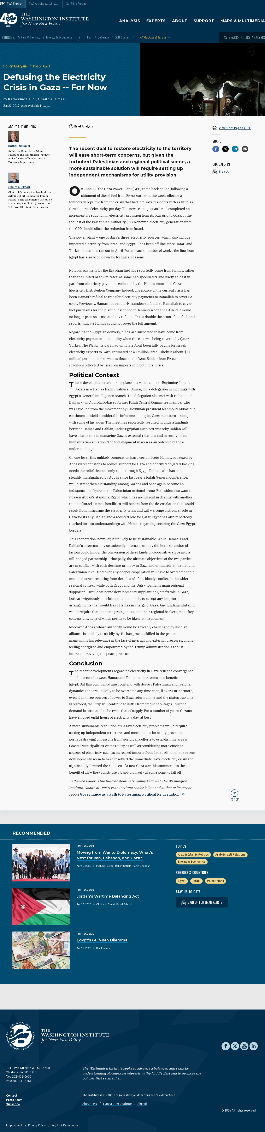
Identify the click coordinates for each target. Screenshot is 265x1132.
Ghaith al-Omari (52, 99)
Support (204, 21)
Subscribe (13, 1104)
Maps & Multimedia (242, 21)
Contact (11, 1095)
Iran (90, 37)
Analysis (129, 21)
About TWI (90, 1104)
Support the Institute (117, 1104)
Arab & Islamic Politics (193, 854)
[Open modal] (244, 37)
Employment (14, 1125)
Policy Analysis (15, 66)
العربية (47, 106)
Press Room (14, 1100)
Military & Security (29, 37)
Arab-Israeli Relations (230, 854)
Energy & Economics (59, 37)
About (180, 21)
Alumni (142, 1104)
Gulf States (122, 37)
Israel (196, 881)
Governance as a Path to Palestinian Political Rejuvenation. (130, 794)
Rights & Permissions (65, 1125)
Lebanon (104, 37)
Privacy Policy (37, 1125)
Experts (156, 21)
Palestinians (215, 881)
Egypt (182, 881)
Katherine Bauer (22, 99)
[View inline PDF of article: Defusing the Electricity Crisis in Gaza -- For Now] (234, 128)
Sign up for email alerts (201, 902)
